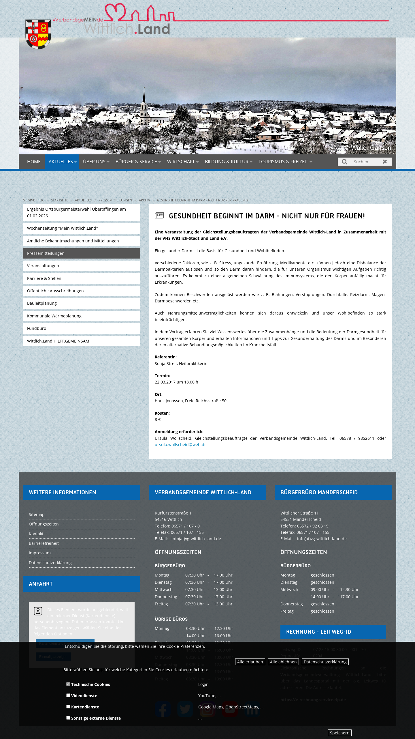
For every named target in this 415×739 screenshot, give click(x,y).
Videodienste (81, 695)
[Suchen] (365, 162)
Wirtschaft (181, 161)
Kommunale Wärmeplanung (54, 316)
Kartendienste (82, 707)
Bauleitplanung (42, 303)
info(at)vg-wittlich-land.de (196, 538)
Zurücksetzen (385, 161)
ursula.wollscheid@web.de (181, 444)
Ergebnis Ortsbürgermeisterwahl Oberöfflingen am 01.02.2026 (76, 212)
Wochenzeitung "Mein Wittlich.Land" (62, 228)
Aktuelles (61, 161)
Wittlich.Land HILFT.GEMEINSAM (58, 341)
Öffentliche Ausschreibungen (55, 290)
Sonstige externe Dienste (93, 718)
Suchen (345, 161)
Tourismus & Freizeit (283, 161)
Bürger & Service (136, 161)
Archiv (144, 200)
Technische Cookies (88, 684)
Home (34, 161)
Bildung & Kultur (226, 161)
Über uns (94, 161)
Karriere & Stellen (44, 278)
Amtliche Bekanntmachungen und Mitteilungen (73, 241)
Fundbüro (36, 328)
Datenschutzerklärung (325, 662)
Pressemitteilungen (115, 200)
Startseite (59, 200)
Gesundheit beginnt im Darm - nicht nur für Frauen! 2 (202, 200)
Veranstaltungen (43, 265)
